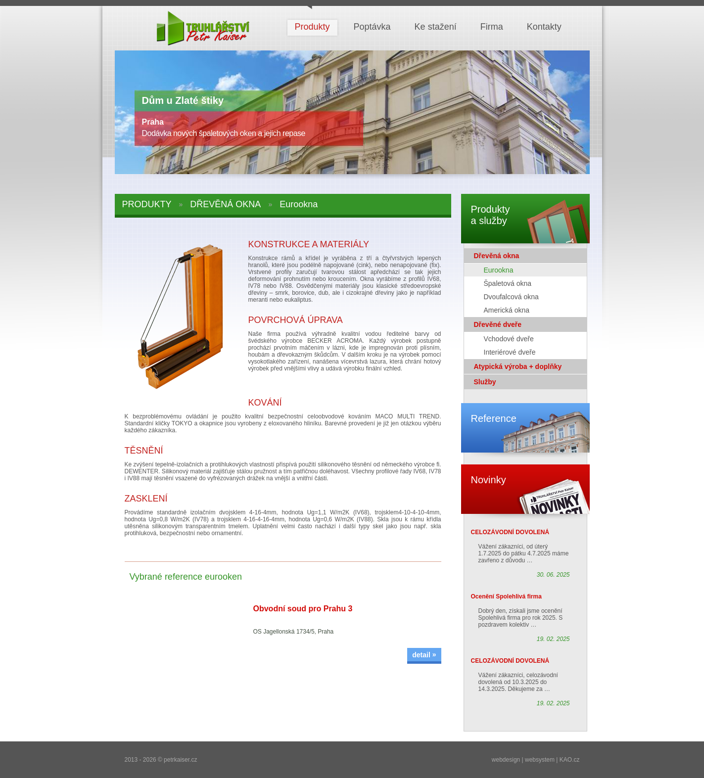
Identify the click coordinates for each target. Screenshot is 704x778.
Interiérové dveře (510, 352)
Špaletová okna (508, 283)
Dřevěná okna (496, 256)
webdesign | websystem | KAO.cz (536, 759)
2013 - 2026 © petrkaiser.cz (161, 759)
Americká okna (507, 310)
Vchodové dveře (509, 339)
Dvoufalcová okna (511, 297)
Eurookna (499, 270)
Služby (485, 382)
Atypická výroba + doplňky (518, 366)
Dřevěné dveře (498, 324)
